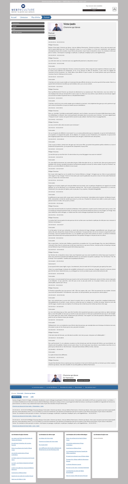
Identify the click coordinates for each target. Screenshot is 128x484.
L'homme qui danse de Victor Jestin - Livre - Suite (25, 426)
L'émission (24, 17)
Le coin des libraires (51, 387)
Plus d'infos (36, 17)
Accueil (13, 17)
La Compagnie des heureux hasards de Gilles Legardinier (76, 452)
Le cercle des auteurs (38, 387)
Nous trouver (78, 387)
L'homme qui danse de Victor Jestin (51, 1)
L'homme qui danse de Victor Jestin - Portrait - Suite (26, 416)
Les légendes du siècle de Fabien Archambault (75, 471)
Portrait (81, 1)
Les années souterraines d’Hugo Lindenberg (20, 453)
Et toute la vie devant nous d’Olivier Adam (77, 456)
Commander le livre (69, 380)
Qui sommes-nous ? (90, 387)
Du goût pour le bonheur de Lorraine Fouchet (21, 444)
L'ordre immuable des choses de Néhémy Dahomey (23, 468)
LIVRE (32, 397)
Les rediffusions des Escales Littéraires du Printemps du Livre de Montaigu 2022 (50, 448)
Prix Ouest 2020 (43, 444)
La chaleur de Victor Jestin (46, 438)
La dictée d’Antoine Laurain (73, 464)
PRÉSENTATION (16, 397)
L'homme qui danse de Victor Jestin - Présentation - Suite (28, 406)
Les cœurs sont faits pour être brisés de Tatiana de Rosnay (22, 439)
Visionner (52, 38)
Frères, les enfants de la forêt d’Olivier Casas (22, 449)
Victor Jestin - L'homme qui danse (26, 393)
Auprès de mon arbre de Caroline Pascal (22, 476)
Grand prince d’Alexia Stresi (19, 472)
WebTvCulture (67, 1)
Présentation (74, 1)
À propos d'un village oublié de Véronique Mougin (77, 460)
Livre (84, 1)
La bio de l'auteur (17, 32)
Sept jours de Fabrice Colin (19, 479)
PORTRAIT (25, 397)
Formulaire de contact (66, 387)
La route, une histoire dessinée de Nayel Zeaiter (22, 463)
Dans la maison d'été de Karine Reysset (77, 475)
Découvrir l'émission (83, 380)
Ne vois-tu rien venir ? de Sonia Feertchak (77, 467)
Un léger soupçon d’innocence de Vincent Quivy (23, 458)
